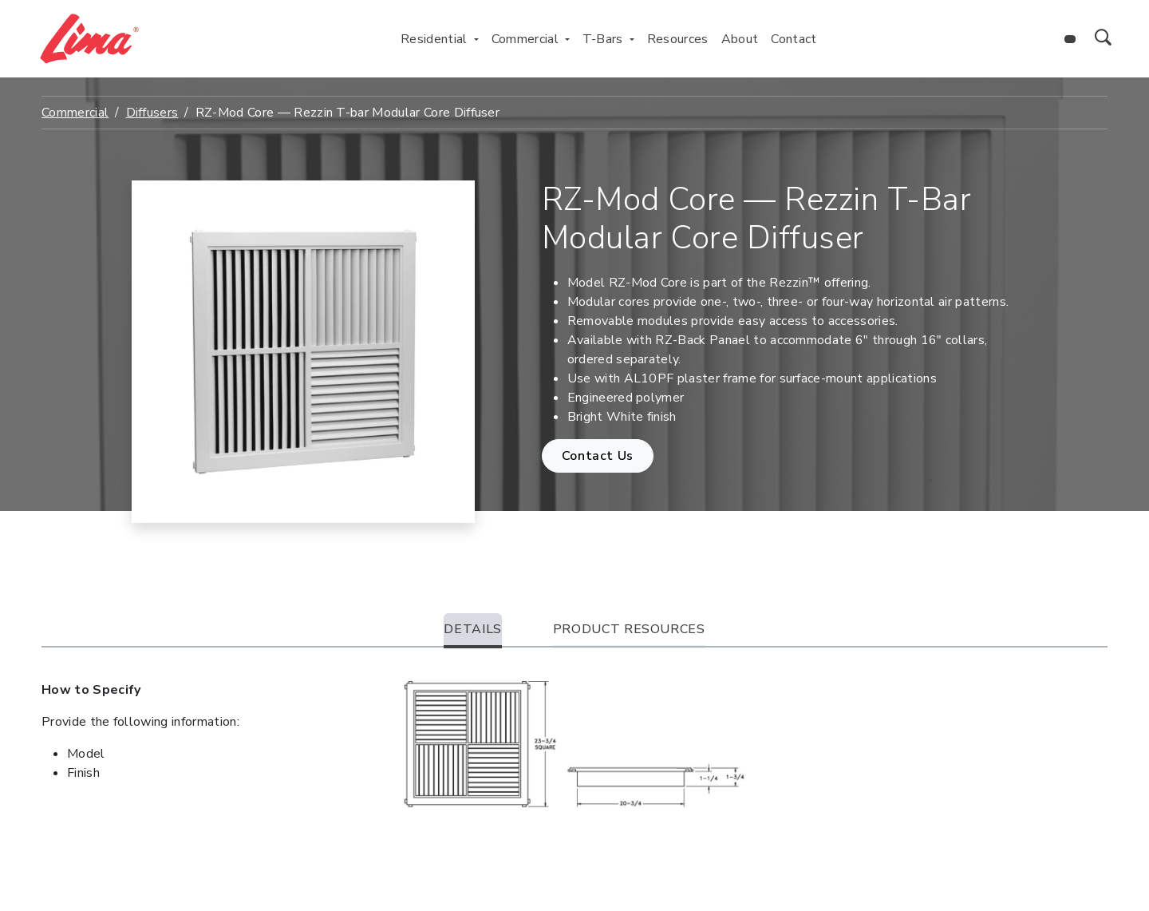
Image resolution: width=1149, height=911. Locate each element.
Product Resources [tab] (629, 629)
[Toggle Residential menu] (476, 39)
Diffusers (152, 112)
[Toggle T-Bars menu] (632, 39)
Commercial (75, 112)
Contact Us (598, 456)
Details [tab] (472, 629)
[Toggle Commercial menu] (567, 39)
